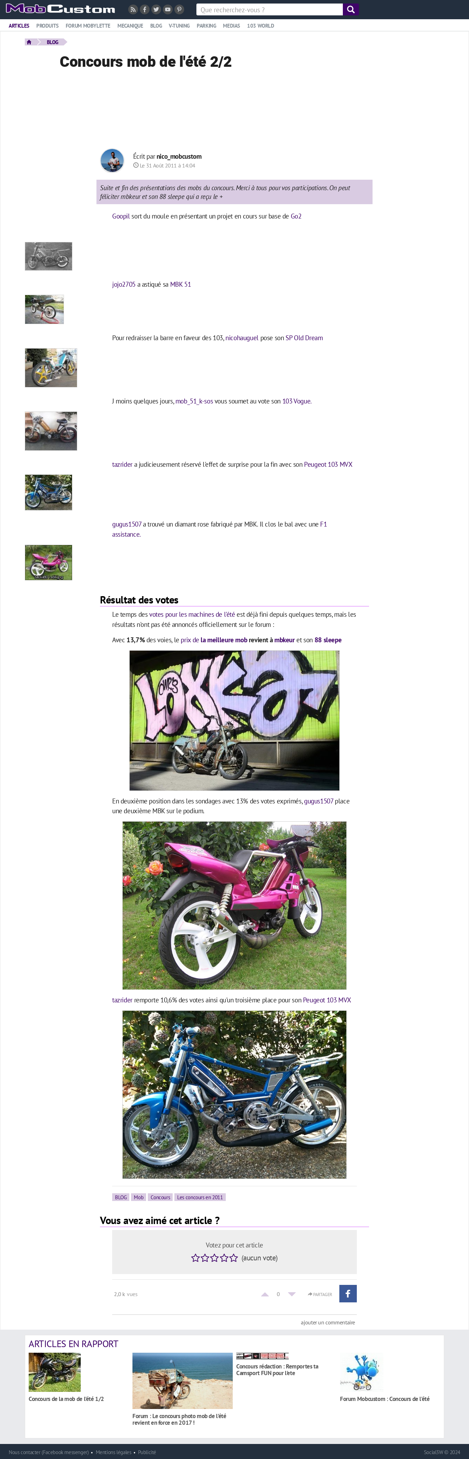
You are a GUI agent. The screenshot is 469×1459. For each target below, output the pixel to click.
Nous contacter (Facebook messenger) (49, 1452)
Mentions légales (113, 1452)
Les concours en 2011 (200, 1197)
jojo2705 (124, 284)
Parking (206, 25)
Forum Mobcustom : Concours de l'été (385, 1399)
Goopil (121, 216)
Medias (231, 25)
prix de (190, 639)
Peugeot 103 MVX (328, 464)
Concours (160, 1197)
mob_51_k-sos (194, 400)
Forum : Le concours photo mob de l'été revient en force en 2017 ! (179, 1419)
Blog (156, 25)
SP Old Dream (304, 337)
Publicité (147, 1452)
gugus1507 (127, 524)
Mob (138, 1197)
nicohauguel (242, 337)
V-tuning (179, 25)
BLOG (52, 41)
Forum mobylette (88, 25)
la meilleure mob (223, 639)
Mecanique (130, 25)
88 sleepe (328, 639)
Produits (47, 25)
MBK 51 (180, 284)
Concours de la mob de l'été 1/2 (66, 1399)
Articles (19, 25)
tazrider (122, 464)
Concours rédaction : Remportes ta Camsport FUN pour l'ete (277, 1369)
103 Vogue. (297, 400)
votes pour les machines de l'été (193, 614)
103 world (260, 25)
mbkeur (284, 639)
